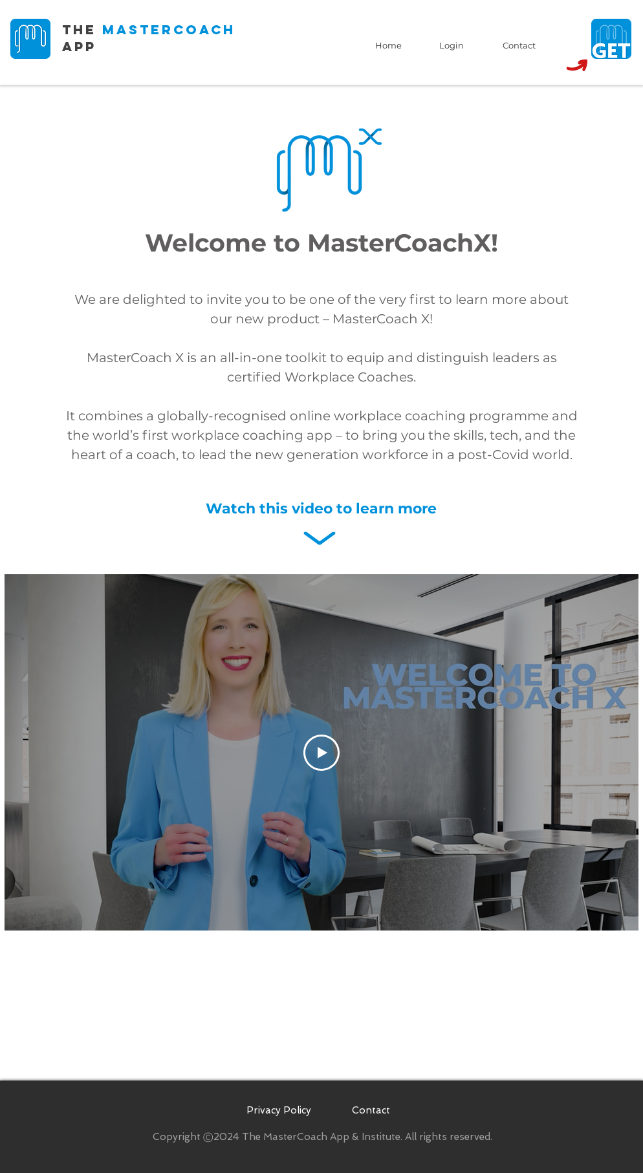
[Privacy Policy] (279, 1111)
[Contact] (518, 45)
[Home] (388, 45)
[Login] (451, 45)
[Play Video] (321, 753)
